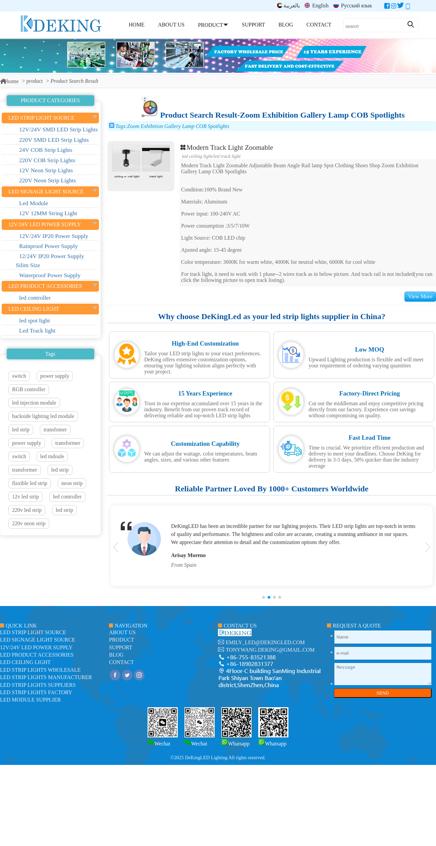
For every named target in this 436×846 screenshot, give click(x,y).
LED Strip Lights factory (36, 692)
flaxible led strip (29, 483)
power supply (54, 376)
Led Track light (227, 156)
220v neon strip (29, 523)
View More (420, 296)
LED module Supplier (30, 700)
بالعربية (288, 5)
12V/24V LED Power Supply (36, 647)
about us (122, 632)
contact (121, 662)
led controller (67, 496)
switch (19, 376)
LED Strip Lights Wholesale (40, 670)
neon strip (72, 483)
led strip (21, 429)
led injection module (34, 403)
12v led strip (25, 496)
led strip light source (33, 632)
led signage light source (37, 640)
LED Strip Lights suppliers (38, 685)
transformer (67, 443)
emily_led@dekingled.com (265, 642)
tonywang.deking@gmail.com (270, 650)
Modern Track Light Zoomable (226, 147)
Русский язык (352, 5)
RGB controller (28, 389)
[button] (263, 597)
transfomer (55, 429)
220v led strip (27, 510)
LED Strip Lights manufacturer (46, 677)
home (9, 81)
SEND (382, 693)
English (317, 5)
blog (116, 655)
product (34, 81)
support (120, 647)
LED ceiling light (197, 156)
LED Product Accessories (36, 655)
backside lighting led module (43, 416)
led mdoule (52, 456)
